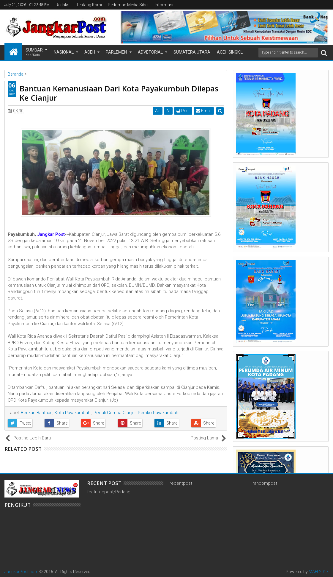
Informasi (164, 4)
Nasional (64, 52)
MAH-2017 (319, 571)
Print (183, 110)
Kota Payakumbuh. (73, 412)
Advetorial (150, 52)
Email (204, 110)
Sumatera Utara (191, 52)
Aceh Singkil (230, 52)
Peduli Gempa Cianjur (115, 412)
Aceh (89, 52)
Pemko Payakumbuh (158, 412)
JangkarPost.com (21, 571)
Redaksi (63, 4)
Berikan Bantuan (37, 412)
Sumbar (34, 52)
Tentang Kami (89, 4)
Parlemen (116, 52)
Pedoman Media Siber (128, 4)
